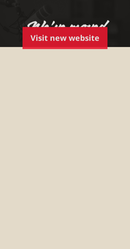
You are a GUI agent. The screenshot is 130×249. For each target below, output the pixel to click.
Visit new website (65, 38)
